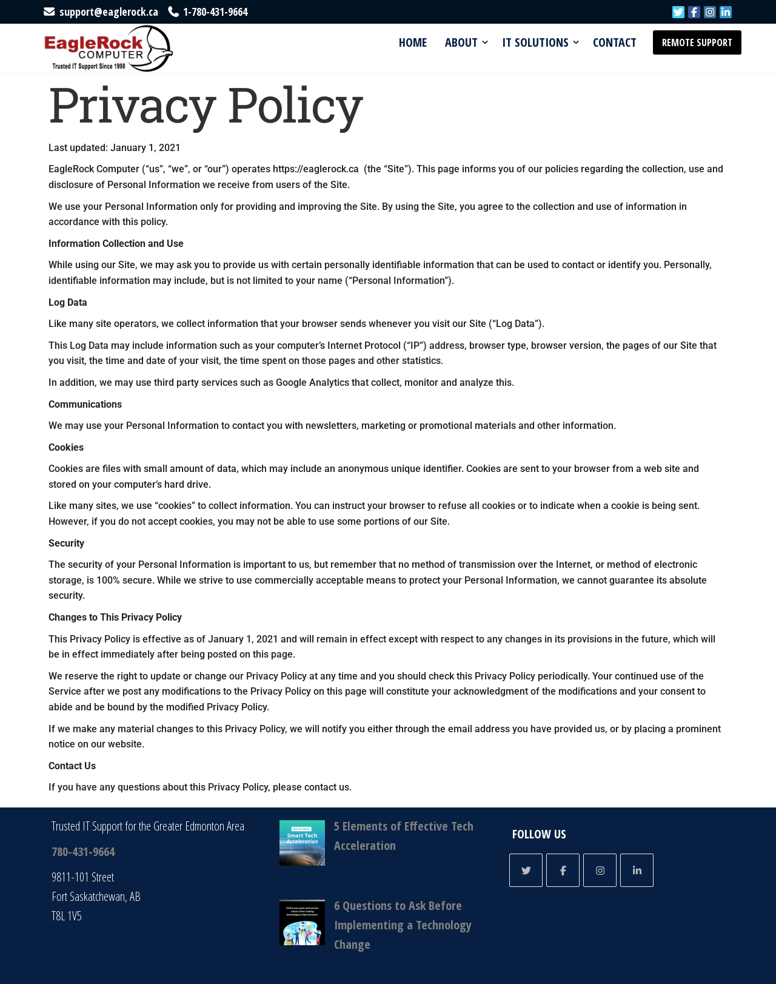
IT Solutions (535, 42)
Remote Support (697, 42)
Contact (615, 42)
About (461, 42)
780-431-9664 (83, 851)
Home (413, 42)
